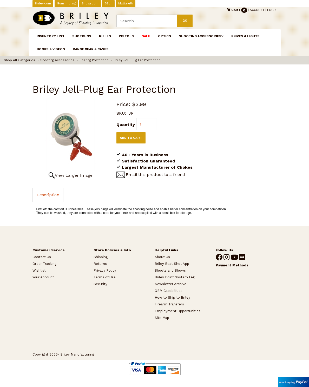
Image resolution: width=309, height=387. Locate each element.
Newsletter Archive (170, 284)
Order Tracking (44, 264)
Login (272, 10)
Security (100, 284)
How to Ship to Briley (172, 297)
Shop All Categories (19, 60)
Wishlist (39, 270)
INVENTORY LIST (50, 36)
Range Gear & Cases (91, 49)
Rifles (105, 36)
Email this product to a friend (155, 174)
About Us (162, 257)
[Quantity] (146, 124)
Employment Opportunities (177, 311)
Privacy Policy (105, 270)
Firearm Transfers (169, 304)
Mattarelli (125, 3)
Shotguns (81, 36)
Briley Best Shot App (172, 264)
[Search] (146, 21)
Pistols (126, 36)
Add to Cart (131, 138)
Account (257, 10)
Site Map (162, 318)
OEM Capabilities (168, 291)
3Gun (108, 3)
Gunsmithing (66, 3)
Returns (100, 264)
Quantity (125, 124)
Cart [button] (237, 10)
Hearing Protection (94, 60)
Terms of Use (105, 277)
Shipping (101, 257)
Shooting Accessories (201, 36)
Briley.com (43, 3)
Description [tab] (48, 194)
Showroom (90, 3)
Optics (164, 36)
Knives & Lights (245, 36)
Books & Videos (51, 49)
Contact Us (41, 257)
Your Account (43, 277)
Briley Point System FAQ (175, 277)
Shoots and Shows (170, 270)
